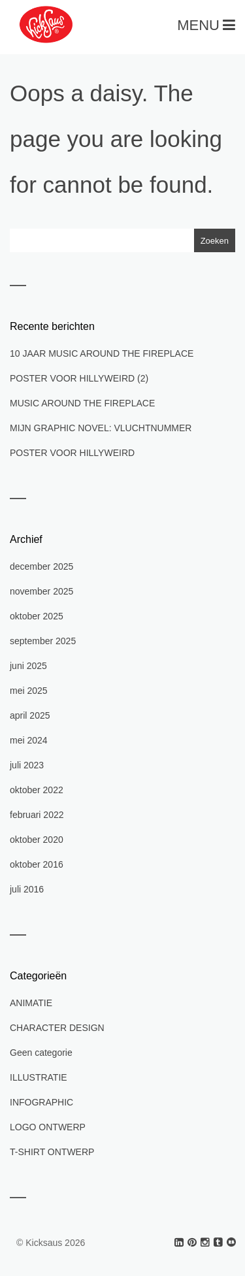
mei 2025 (29, 690)
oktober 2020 (36, 839)
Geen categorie (41, 1052)
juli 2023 (27, 765)
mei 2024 (29, 740)
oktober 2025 (36, 616)
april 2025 (30, 715)
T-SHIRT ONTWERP (52, 1152)
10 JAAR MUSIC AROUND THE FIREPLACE (101, 353)
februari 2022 (37, 815)
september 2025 (43, 641)
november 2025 (41, 591)
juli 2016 (27, 889)
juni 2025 (28, 666)
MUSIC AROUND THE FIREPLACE (82, 403)
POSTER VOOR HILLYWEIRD (72, 453)
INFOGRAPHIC (41, 1102)
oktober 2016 (36, 864)
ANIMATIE (31, 1003)
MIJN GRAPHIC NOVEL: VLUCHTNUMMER (100, 428)
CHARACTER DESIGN (57, 1027)
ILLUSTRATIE (38, 1077)
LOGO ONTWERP (48, 1127)
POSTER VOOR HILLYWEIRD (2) (79, 378)
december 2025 (41, 566)
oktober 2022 (36, 790)
